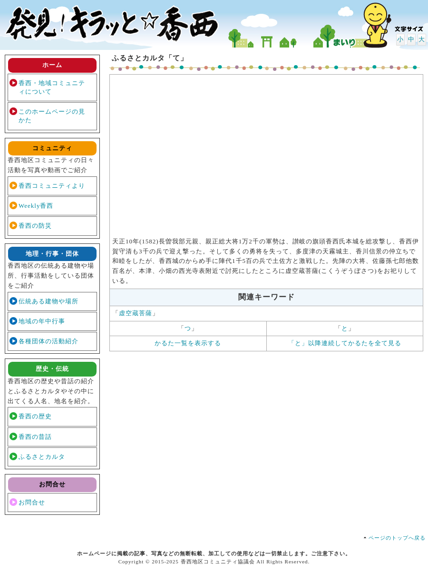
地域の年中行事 (42, 321)
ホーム (52, 64)
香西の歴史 (35, 416)
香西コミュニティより (52, 185)
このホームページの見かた (52, 116)
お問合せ (32, 502)
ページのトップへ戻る (397, 538)
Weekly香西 (36, 205)
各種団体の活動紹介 (48, 341)
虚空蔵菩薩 (135, 313)
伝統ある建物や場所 (48, 301)
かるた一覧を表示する (188, 343)
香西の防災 (35, 225)
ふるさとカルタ (42, 456)
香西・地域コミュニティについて (52, 87)
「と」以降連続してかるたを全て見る (344, 343)
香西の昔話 (35, 436)
